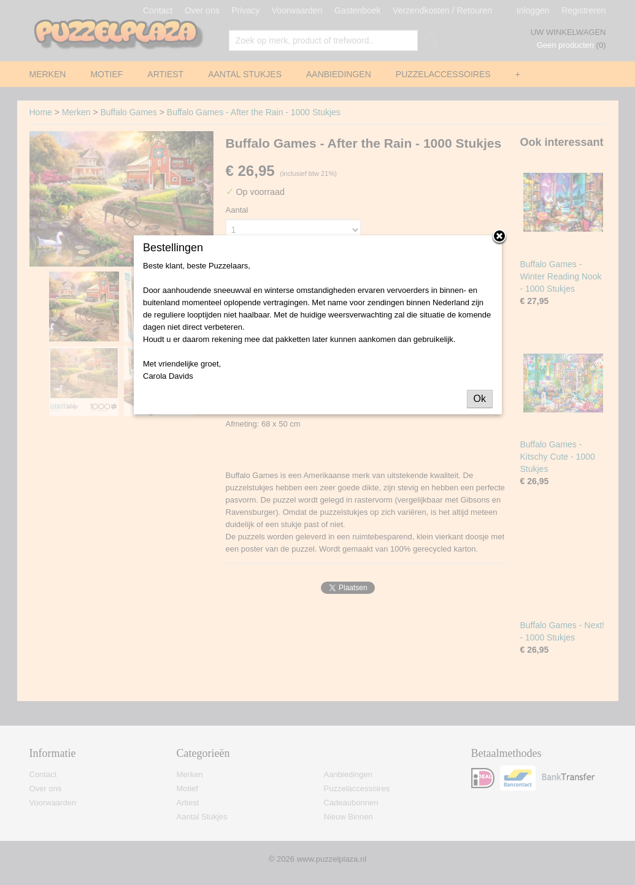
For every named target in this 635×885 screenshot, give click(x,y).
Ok (480, 398)
